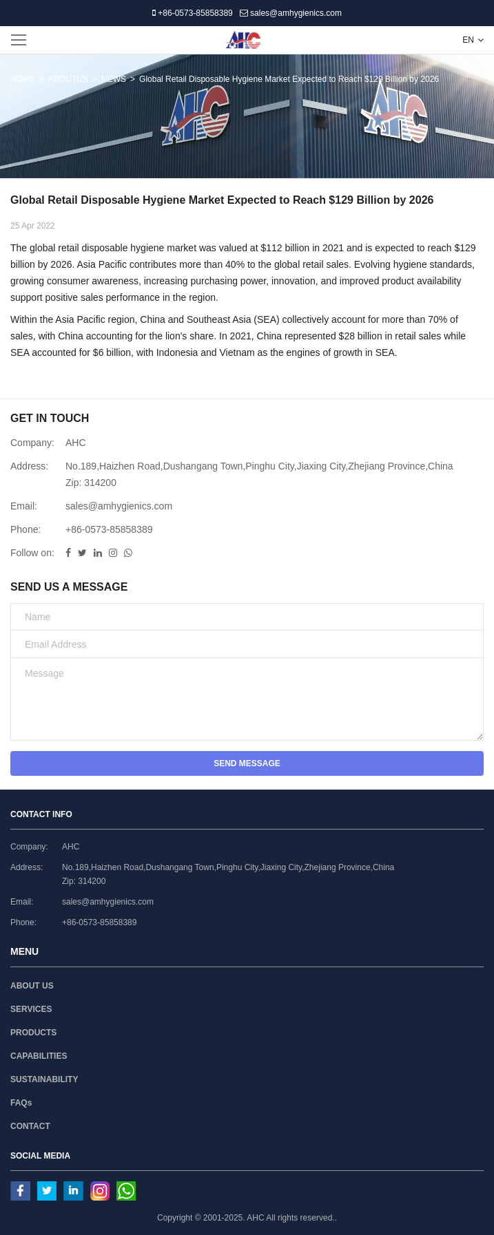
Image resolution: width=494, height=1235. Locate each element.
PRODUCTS (33, 1032)
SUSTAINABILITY (44, 1079)
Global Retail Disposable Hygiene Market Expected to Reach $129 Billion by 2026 (289, 79)
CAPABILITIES (38, 1056)
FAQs (21, 1103)
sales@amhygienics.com (291, 13)
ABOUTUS (68, 79)
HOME (22, 79)
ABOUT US (32, 986)
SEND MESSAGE (247, 763)
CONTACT (30, 1126)
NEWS (113, 79)
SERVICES (31, 1009)
